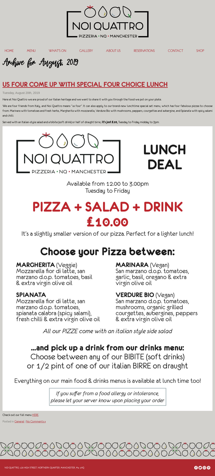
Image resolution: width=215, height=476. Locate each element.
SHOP (200, 51)
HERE (35, 415)
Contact (175, 51)
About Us (113, 51)
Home (9, 51)
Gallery (86, 51)
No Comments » (36, 421)
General (19, 421)
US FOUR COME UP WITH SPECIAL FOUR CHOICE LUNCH (85, 84)
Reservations (144, 51)
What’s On (57, 51)
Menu (31, 51)
